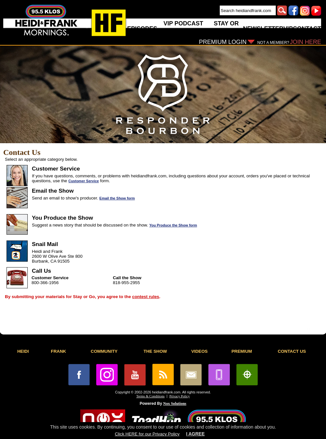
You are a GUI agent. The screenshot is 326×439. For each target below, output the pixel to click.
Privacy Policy (180, 396)
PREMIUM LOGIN (222, 42)
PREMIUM (241, 351)
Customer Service (83, 181)
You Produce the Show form (173, 225)
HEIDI (23, 351)
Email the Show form (117, 198)
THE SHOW (155, 351)
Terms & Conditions (150, 396)
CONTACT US (292, 351)
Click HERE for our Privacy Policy (147, 434)
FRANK (58, 351)
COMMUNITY (104, 351)
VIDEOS (199, 351)
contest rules (145, 296)
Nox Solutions (174, 403)
